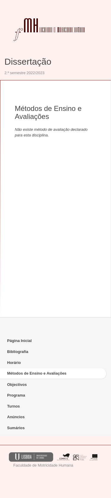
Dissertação (27, 61)
